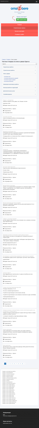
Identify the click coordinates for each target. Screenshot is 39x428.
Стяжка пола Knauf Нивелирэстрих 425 (12, 287)
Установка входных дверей (9, 79)
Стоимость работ (19, 34)
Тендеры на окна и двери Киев (8, 388)
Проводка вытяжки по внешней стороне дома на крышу (16, 234)
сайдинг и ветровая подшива (9, 218)
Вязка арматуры (6, 345)
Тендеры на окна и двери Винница (8, 403)
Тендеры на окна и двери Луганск (8, 392)
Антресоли (5, 149)
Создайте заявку (21, 20)
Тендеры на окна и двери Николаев (8, 399)
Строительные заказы (19, 28)
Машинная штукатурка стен (9, 131)
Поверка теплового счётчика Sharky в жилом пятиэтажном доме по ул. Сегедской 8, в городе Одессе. (19, 311)
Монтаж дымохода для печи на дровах (12, 202)
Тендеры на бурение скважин (7, 376)
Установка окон (7, 76)
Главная (19, 24)
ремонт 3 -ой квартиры (8, 100)
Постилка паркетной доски (9, 166)
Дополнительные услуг (9, 91)
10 (22, 363)
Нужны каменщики (7, 329)
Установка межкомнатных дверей (11, 78)
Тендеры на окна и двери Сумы (8, 391)
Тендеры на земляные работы (7, 375)
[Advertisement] (19, 46)
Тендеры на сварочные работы (8, 379)
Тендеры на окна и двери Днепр (8, 387)
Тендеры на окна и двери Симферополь (9, 400)
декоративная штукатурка (9, 185)
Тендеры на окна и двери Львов (8, 396)
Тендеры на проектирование (7, 372)
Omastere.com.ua (4, 1)
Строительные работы (8, 70)
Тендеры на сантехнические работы (8, 383)
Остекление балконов (8, 81)
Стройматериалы (7, 94)
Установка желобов (7, 116)
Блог (4, 414)
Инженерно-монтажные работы (11, 84)
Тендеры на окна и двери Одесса (8, 384)
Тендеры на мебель (6, 380)
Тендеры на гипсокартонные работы (9, 371)
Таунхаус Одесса (7, 272)
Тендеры (8, 59)
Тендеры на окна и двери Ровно (8, 395)
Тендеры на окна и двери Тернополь (9, 397)
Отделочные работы (8, 67)
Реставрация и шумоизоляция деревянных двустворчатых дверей (18, 256)
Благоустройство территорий (10, 87)
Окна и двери (6, 73)
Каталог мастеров (19, 31)
